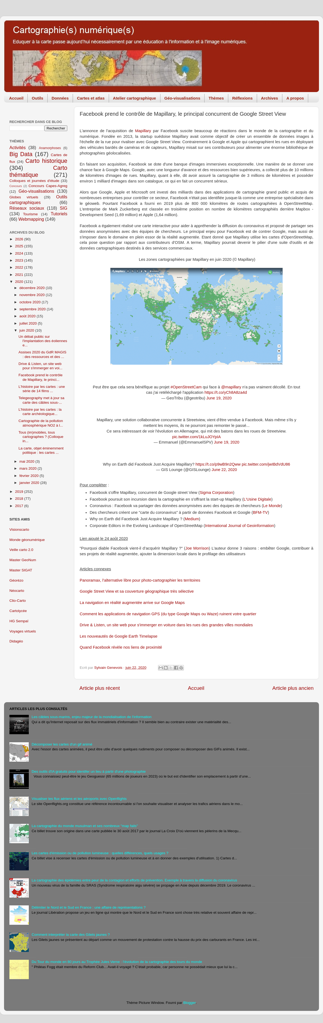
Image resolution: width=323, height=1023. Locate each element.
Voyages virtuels (22, 631)
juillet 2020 (28, 323)
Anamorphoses (50, 148)
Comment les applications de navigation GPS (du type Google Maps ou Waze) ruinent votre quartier (168, 614)
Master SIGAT (20, 570)
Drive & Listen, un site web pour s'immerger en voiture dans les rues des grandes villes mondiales (166, 625)
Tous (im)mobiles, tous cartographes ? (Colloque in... (41, 436)
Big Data (21, 154)
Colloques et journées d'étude (34, 181)
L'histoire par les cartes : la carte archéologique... (40, 411)
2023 (19, 260)
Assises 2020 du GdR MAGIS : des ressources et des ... (42, 354)
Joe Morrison (197, 548)
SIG (63, 208)
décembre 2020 (32, 288)
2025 (19, 246)
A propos (295, 98)
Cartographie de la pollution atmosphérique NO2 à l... (41, 423)
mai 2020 (27, 461)
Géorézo (16, 580)
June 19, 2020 (219, 398)
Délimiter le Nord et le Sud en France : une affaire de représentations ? (88, 907)
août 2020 (28, 316)
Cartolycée (18, 611)
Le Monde (272, 506)
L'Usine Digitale (257, 499)
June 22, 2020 (224, 469)
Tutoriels (59, 213)
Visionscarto (19, 530)
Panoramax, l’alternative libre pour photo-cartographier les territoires (140, 580)
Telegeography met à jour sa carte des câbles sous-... (41, 400)
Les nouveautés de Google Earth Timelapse (118, 636)
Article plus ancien (293, 688)
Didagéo (16, 641)
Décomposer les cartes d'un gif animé (61, 744)
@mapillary (231, 387)
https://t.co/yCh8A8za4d (226, 392)
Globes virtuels (23, 197)
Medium (192, 519)
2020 (19, 282)
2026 (19, 239)
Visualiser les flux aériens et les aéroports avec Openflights (79, 799)
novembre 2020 (32, 295)
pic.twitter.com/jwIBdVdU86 (266, 464)
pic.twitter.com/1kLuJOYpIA (196, 437)
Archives (269, 98)
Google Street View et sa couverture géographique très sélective (137, 591)
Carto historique (46, 160)
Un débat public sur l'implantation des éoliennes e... (43, 341)
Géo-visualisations (182, 98)
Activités (17, 147)
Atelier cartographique (134, 98)
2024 (19, 253)
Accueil (16, 98)
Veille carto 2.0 (21, 550)
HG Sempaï (19, 621)
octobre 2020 (30, 302)
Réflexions (242, 98)
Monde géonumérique (27, 540)
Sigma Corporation (216, 492)
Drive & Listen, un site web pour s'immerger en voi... (40, 366)
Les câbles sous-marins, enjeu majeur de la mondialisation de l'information (91, 717)
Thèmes (216, 98)
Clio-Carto (17, 601)
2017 (19, 506)
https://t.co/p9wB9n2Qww (218, 464)
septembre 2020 (33, 309)
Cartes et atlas (91, 98)
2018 (19, 499)
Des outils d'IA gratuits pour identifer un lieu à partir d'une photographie (88, 771)
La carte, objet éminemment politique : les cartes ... (41, 450)
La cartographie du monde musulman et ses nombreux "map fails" (84, 826)
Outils (37, 98)
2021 (19, 275)
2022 (19, 267)
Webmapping (31, 219)
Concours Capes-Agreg (48, 186)
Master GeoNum (22, 560)
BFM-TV (260, 512)
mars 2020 (28, 468)
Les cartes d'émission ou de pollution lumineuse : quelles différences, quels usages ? (99, 853)
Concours (15, 186)
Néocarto (16, 591)
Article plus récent (99, 688)
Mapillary (143, 131)
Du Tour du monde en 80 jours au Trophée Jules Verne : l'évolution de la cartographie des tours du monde (116, 962)
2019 (19, 492)
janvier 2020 (29, 483)
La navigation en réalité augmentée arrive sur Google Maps (132, 602)
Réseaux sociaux (26, 208)
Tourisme (30, 214)
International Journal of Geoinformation (239, 525)
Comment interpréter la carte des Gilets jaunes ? (70, 935)
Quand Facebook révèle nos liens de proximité (121, 647)
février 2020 (29, 476)
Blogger (189, 1003)
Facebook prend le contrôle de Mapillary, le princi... (41, 377)
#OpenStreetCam (186, 387)
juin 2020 (27, 330)
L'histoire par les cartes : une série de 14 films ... (42, 389)
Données (60, 98)
